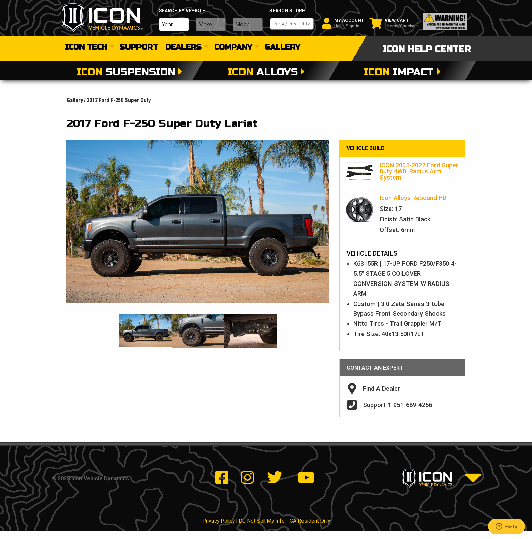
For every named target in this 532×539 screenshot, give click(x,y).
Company (233, 47)
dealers (183, 47)
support (139, 47)
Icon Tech (86, 47)
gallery (282, 47)
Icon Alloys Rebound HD (413, 197)
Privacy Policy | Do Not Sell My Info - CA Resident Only (266, 529)
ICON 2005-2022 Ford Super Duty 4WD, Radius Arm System (419, 171)
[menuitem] (88, 47)
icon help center (427, 49)
